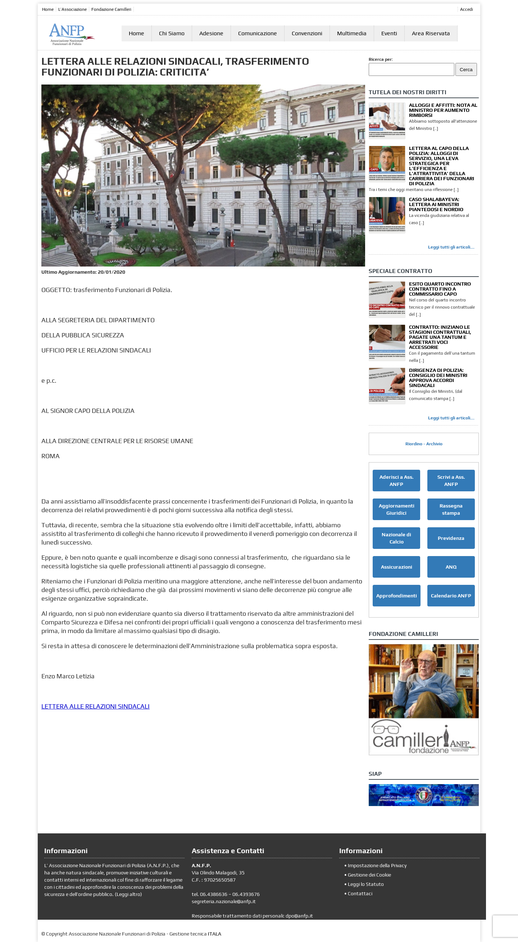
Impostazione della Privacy (377, 865)
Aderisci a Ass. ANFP (397, 480)
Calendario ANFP (451, 596)
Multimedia (352, 33)
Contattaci (360, 893)
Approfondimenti (396, 596)
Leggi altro (128, 894)
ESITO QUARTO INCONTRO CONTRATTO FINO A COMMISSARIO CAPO (440, 289)
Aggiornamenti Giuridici (396, 509)
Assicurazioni (396, 567)
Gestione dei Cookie (369, 875)
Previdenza (451, 538)
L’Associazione (72, 9)
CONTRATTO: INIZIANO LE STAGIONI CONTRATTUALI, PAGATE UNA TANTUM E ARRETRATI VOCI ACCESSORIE (440, 337)
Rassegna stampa (451, 509)
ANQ (451, 567)
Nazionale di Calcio (396, 538)
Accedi (466, 9)
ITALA (214, 934)
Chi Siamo (172, 33)
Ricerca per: (381, 59)
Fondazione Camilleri (111, 9)
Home (48, 9)
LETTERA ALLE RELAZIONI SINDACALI (95, 706)
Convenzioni (307, 33)
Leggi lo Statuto (366, 884)
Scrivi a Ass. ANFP (451, 480)
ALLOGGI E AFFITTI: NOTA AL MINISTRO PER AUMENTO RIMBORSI (443, 110)
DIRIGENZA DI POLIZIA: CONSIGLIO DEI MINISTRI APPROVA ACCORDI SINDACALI (438, 377)
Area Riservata (431, 33)
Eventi (389, 33)
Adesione (211, 33)
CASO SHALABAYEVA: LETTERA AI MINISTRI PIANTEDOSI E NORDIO (436, 204)
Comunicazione (257, 33)
